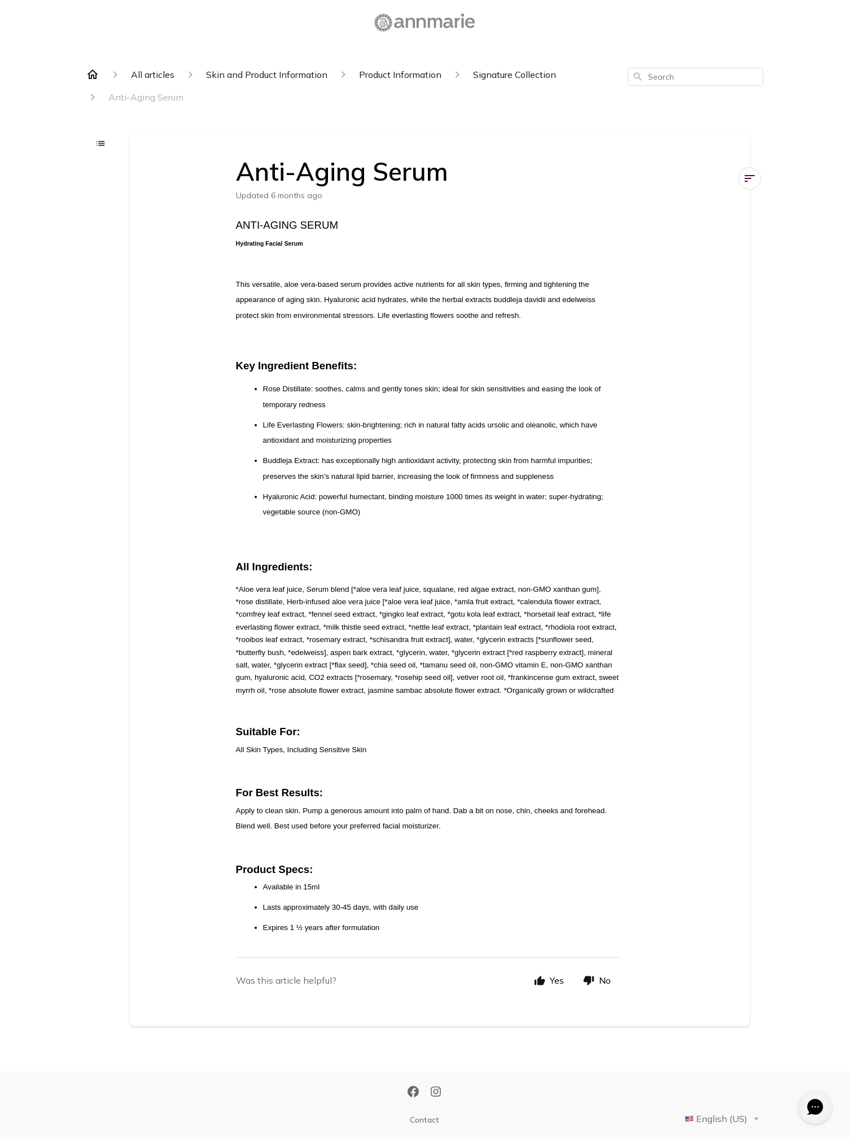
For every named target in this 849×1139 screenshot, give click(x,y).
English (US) (724, 1118)
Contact (424, 1120)
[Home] (92, 74)
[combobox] (695, 77)
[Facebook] (413, 1093)
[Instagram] (436, 1093)
